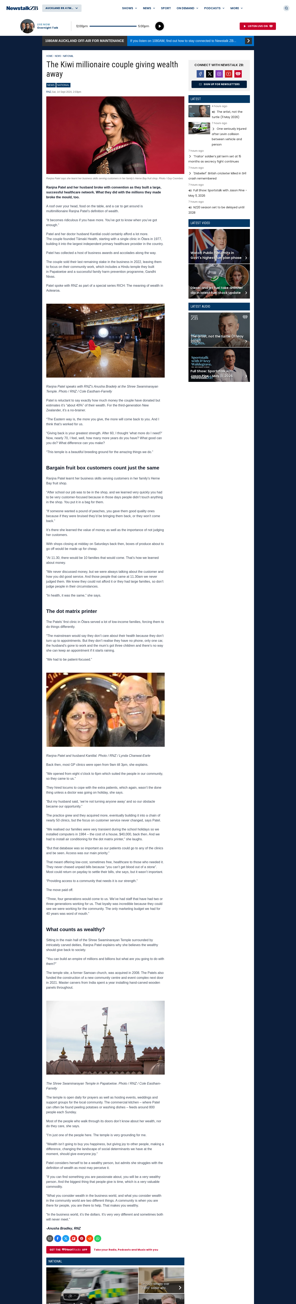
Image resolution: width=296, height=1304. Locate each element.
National (68, 56)
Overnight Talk (47, 27)
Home (49, 56)
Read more (219, 112)
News (58, 56)
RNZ (48, 91)
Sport (166, 8)
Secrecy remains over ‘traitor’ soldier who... (155, 1286)
